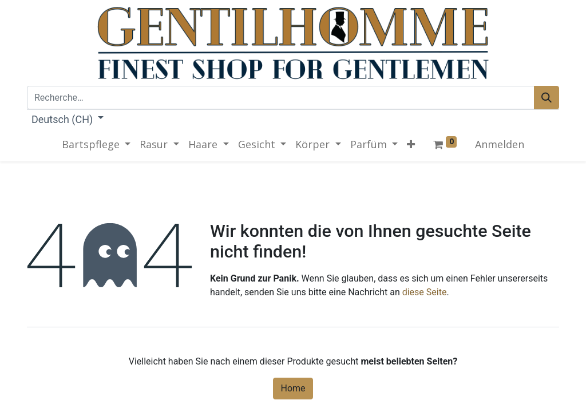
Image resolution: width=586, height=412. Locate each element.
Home (292, 388)
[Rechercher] (546, 97)
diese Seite (424, 292)
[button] (410, 144)
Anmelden (499, 144)
